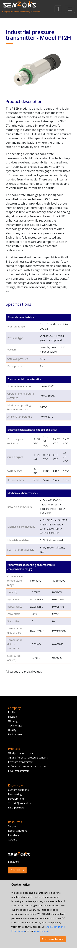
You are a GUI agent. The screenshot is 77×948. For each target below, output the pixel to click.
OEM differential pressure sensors (28, 757)
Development (16, 798)
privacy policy (41, 931)
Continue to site (52, 939)
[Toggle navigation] (70, 9)
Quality (12, 730)
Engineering (15, 794)
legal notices (18, 931)
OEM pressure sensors (21, 753)
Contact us (17, 870)
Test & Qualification (20, 803)
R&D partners (16, 807)
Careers (12, 839)
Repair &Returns (17, 830)
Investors (13, 835)
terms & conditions (55, 926)
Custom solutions (18, 789)
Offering (13, 721)
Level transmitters (18, 770)
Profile (12, 712)
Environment (15, 734)
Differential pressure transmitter (27, 766)
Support (13, 826)
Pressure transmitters (21, 762)
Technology (15, 725)
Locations (14, 861)
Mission (12, 716)
